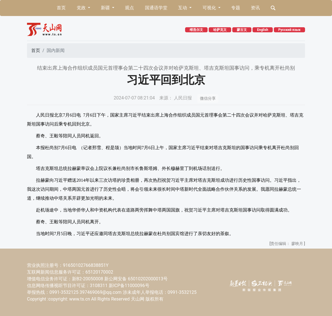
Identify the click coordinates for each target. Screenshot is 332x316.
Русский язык (289, 30)
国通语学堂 (156, 7)
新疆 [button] (106, 7)
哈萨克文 (220, 30)
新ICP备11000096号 (129, 285)
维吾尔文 (196, 30)
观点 (129, 7)
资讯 (255, 7)
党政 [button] (82, 7)
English (262, 30)
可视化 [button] (210, 7)
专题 (235, 7)
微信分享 (208, 98)
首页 (61, 7)
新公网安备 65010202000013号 (136, 278)
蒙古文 (242, 30)
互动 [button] (183, 7)
